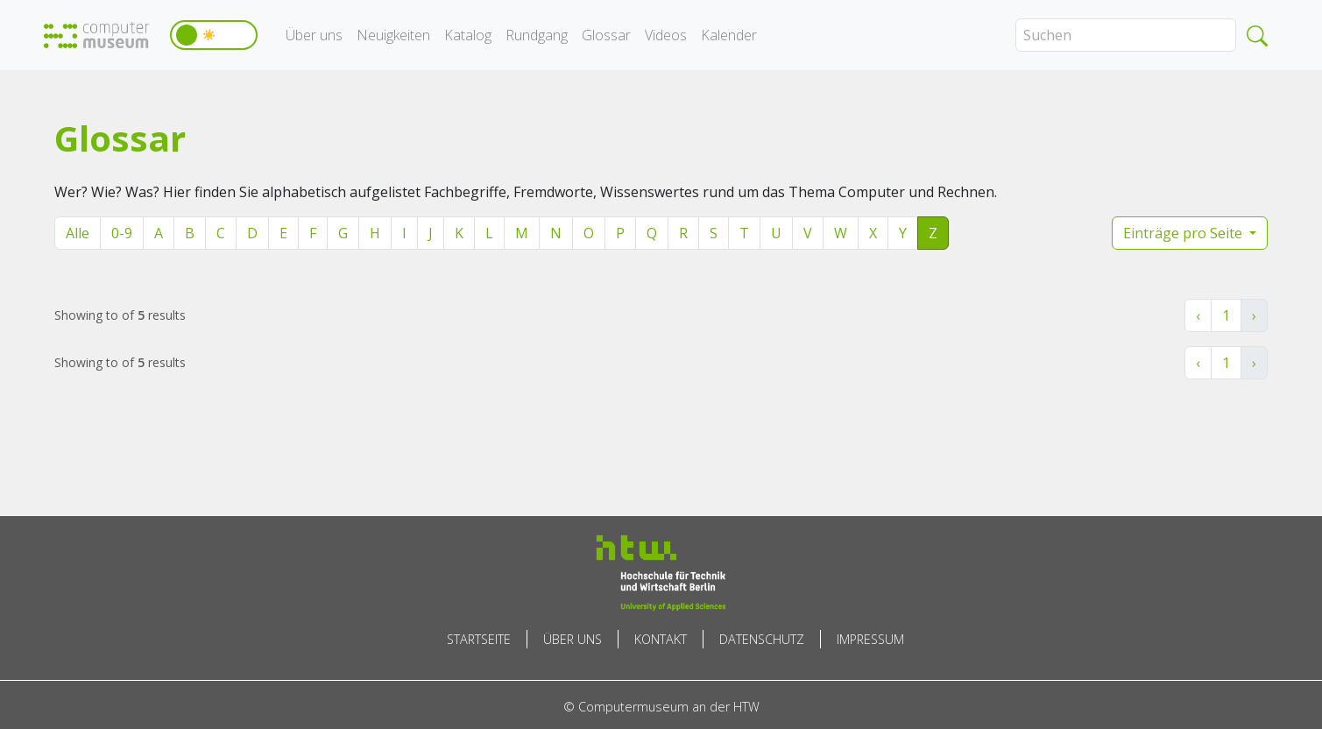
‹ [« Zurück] (1198, 315)
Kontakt (660, 639)
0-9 (121, 233)
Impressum (870, 639)
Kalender (729, 35)
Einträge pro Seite (1184, 233)
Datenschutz (761, 639)
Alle (77, 233)
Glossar (606, 35)
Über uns (314, 35)
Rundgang (536, 35)
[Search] (1125, 35)
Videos (666, 35)
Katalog (467, 35)
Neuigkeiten (393, 35)
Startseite (479, 639)
